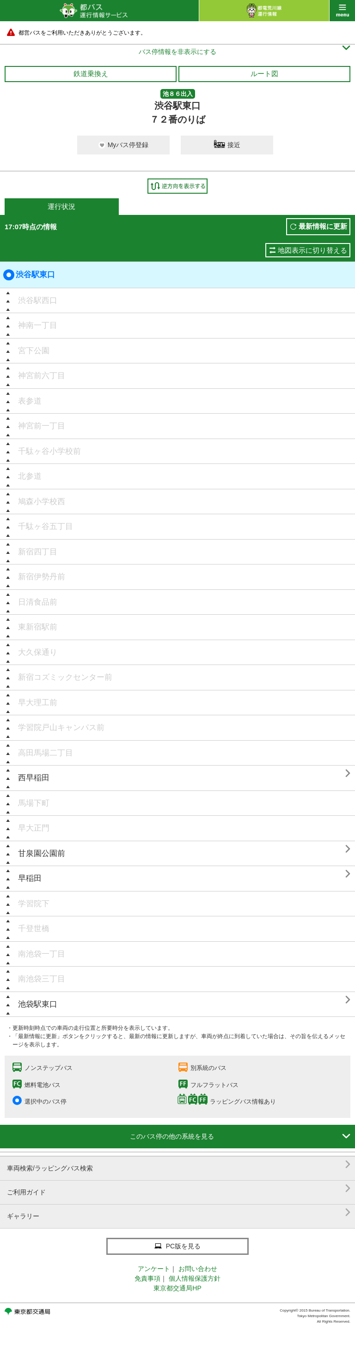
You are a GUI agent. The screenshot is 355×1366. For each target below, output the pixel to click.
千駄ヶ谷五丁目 (45, 526)
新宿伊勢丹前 (41, 576)
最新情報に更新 (323, 226)
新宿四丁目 (37, 551)
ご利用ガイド (178, 1189)
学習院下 (33, 903)
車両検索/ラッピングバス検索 (178, 1165)
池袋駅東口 (37, 1004)
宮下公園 (33, 350)
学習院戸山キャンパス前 (61, 727)
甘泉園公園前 (41, 853)
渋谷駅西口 (37, 300)
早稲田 (30, 878)
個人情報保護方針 (194, 1278)
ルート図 (264, 73)
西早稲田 (33, 777)
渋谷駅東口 (29, 274)
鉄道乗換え (90, 73)
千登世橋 (33, 928)
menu (342, 10)
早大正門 (33, 828)
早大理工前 (37, 702)
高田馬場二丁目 (45, 752)
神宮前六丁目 (41, 375)
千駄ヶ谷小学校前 (49, 451)
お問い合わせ (197, 1268)
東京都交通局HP (177, 1288)
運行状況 (61, 206)
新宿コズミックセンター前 (65, 677)
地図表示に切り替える (312, 250)
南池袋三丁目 (41, 978)
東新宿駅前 (37, 627)
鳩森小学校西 (41, 501)
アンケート (154, 1268)
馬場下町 (33, 803)
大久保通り (37, 652)
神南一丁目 (37, 325)
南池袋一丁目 (41, 954)
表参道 (30, 401)
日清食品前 (37, 602)
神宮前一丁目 (41, 426)
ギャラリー (178, 1213)
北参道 (30, 476)
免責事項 (147, 1278)
